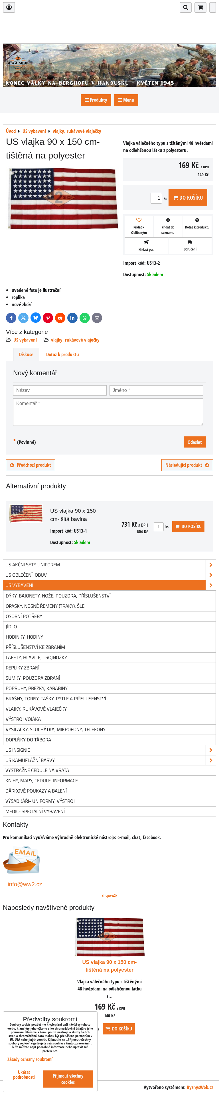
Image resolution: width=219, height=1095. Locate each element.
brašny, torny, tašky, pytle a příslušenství (56, 698)
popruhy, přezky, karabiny (37, 688)
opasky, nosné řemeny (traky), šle (45, 605)
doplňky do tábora (28, 739)
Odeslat (195, 442)
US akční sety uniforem (110, 565)
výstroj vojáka (23, 719)
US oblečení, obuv (110, 575)
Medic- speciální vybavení (35, 811)
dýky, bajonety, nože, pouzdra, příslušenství (58, 595)
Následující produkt (187, 465)
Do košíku (188, 197)
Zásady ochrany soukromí (29, 1059)
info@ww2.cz (25, 884)
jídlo (11, 626)
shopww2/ (109, 895)
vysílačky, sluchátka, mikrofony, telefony (56, 729)
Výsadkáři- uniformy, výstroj (40, 801)
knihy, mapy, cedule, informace (41, 780)
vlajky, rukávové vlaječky (75, 339)
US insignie (110, 750)
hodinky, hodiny (24, 636)
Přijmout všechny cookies (68, 1079)
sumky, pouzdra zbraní (33, 677)
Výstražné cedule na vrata (37, 770)
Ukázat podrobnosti (24, 1075)
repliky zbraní (22, 667)
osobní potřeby (24, 616)
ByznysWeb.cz (200, 1087)
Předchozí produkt (30, 465)
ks (160, 198)
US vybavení (25, 339)
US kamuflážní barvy (110, 760)
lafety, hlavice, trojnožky (36, 657)
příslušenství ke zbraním (35, 647)
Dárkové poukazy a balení (36, 790)
